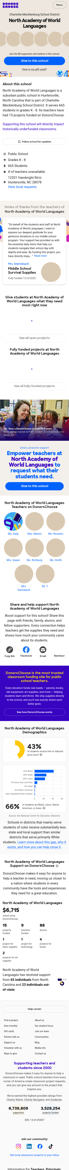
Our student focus (44, 1040)
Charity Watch (15, 1114)
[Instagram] (18, 1161)
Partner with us (12, 1051)
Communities (41, 1051)
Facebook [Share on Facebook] (26, 651)
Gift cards (9, 1046)
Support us (9, 1057)
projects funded (51, 1124)
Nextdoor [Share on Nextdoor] (59, 651)
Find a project (11, 1035)
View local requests (22, 187)
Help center (34, 1023)
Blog (37, 1057)
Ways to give (10, 1068)
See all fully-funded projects (34, 386)
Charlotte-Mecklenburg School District (34, 14)
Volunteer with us (13, 1062)
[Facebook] (40, 1161)
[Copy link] (9, 651)
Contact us (40, 1068)
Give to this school (34, 61)
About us (39, 1035)
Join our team (42, 1046)
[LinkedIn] (29, 1161)
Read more (40, 255)
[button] (9, 651)
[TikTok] (50, 1161)
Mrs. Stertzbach (18, 264)
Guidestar (56, 1114)
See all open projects (34, 338)
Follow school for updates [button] (34, 141)
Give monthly (10, 1040)
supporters (18, 1124)
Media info (40, 1062)
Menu (59, 4)
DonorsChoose (10, 5)
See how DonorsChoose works (34, 712)
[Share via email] (43, 651)
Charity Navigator (34, 1114)
